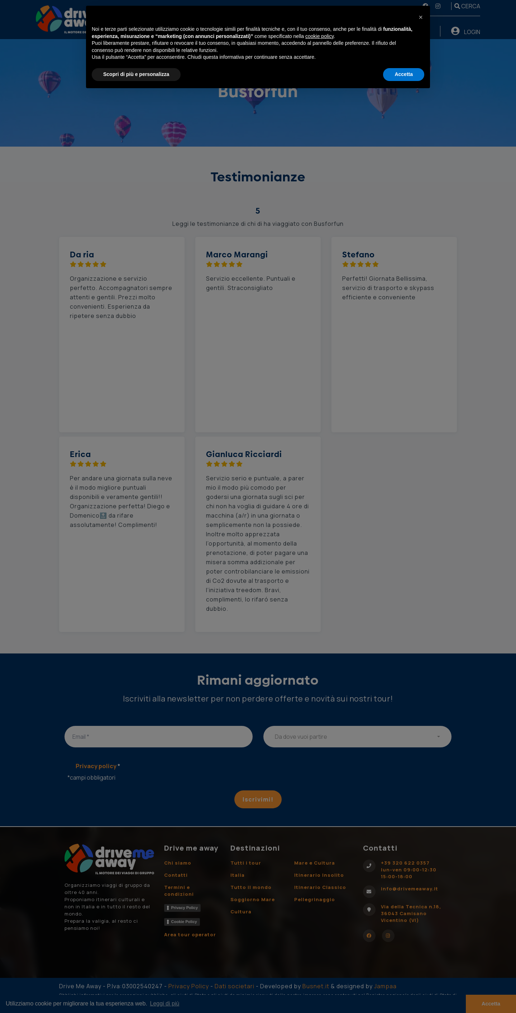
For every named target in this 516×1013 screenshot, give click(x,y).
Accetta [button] (404, 74)
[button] (420, 17)
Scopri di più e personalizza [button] (136, 74)
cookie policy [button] (319, 36)
